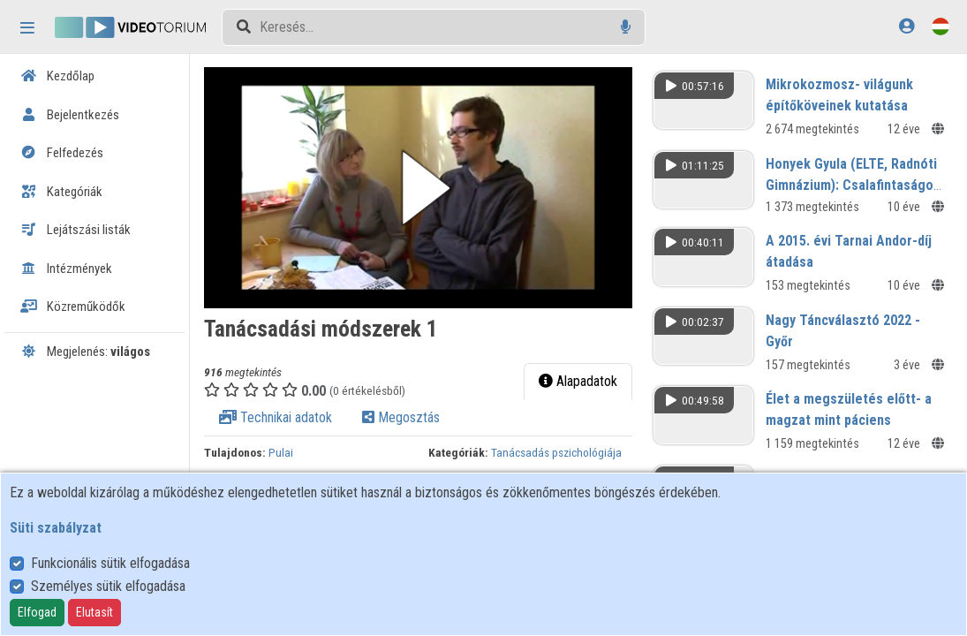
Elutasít (94, 612)
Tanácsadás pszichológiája (562, 450)
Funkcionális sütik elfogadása (110, 563)
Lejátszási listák (75, 230)
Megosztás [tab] (409, 414)
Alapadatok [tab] (580, 378)
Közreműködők (72, 306)
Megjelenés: (85, 352)
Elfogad (37, 612)
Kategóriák (61, 192)
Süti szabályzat (56, 527)
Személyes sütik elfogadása (108, 586)
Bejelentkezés (69, 115)
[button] (423, 186)
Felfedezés (61, 153)
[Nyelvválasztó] (940, 26)
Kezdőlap (57, 76)
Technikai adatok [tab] (283, 414)
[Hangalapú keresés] (626, 27)
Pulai (288, 450)
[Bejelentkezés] (906, 26)
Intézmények (66, 268)
